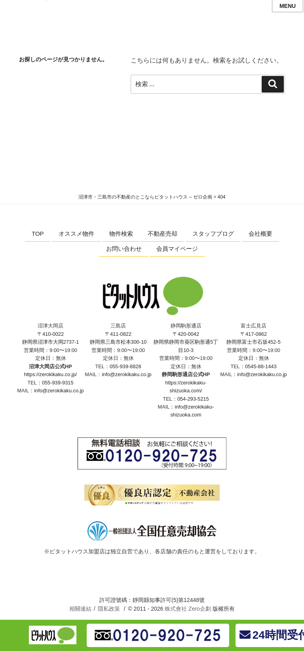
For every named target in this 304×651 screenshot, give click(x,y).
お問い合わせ (124, 248)
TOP (38, 233)
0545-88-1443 (261, 366)
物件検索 (121, 233)
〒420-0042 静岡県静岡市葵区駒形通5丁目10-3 (186, 342)
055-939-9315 (58, 383)
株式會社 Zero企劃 (188, 609)
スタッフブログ (213, 233)
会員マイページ (177, 248)
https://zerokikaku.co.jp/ (50, 374)
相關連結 (80, 609)
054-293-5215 (193, 399)
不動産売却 (162, 233)
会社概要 (260, 233)
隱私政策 (109, 609)
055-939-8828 (125, 366)
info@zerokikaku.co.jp (59, 391)
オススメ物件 (76, 233)
